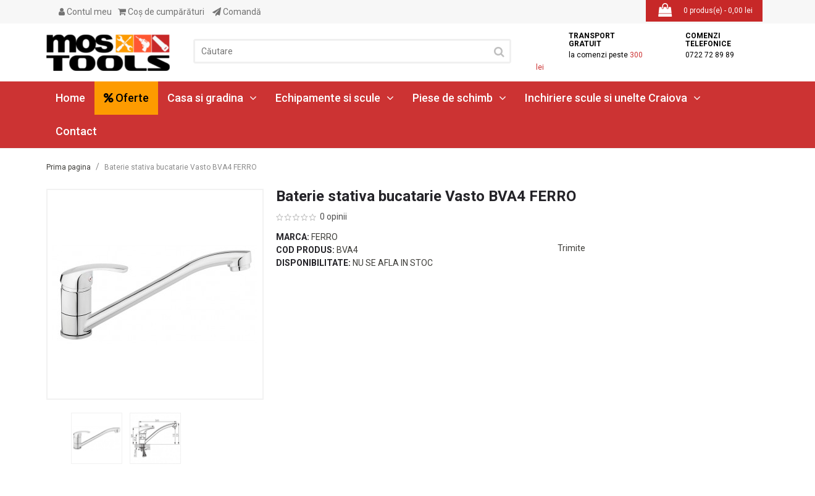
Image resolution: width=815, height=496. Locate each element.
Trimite (571, 248)
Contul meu (85, 12)
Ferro (324, 237)
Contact (76, 131)
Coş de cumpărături (161, 12)
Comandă (236, 12)
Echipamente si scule (334, 97)
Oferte (126, 97)
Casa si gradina (212, 97)
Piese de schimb (459, 97)
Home (70, 97)
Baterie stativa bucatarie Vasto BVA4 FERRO (180, 167)
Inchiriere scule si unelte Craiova (613, 97)
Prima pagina (68, 167)
